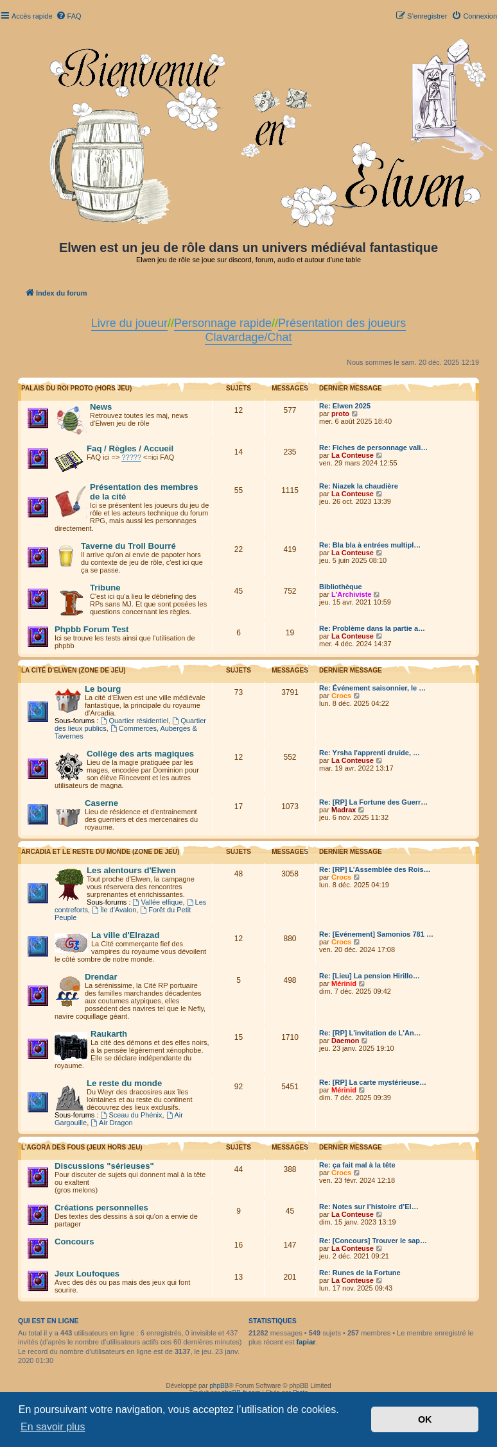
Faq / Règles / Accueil (130, 448)
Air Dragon (111, 1122)
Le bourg (103, 689)
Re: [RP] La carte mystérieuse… (372, 1082)
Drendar (101, 977)
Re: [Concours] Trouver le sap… (373, 1240)
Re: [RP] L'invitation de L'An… (370, 1033)
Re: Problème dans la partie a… (372, 628)
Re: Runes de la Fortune (360, 1272)
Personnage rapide (223, 323)
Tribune (105, 587)
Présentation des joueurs (342, 323)
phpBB (219, 1385)
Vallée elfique (158, 902)
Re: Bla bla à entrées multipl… (370, 545)
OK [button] (425, 1419)
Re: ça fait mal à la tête (357, 1165)
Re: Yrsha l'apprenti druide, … (369, 753)
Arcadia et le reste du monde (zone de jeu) (100, 851)
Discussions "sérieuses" (104, 1166)
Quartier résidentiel (135, 720)
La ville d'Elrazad (125, 935)
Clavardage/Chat (248, 337)
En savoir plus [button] (53, 1426)
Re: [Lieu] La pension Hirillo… (369, 976)
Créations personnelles (101, 1207)
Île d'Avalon (114, 910)
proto (340, 413)
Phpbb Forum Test (92, 629)
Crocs (341, 695)
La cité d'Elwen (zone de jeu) (73, 670)
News (101, 407)
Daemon (345, 1040)
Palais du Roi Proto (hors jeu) (76, 388)
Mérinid (343, 983)
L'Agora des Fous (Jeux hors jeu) (82, 1147)
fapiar (306, 1342)
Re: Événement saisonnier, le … (372, 688)
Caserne (101, 803)
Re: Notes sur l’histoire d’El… (369, 1206)
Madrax (343, 810)
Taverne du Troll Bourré (128, 546)
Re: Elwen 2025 (345, 406)
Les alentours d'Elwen (131, 870)
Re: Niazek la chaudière (358, 486)
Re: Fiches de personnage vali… (373, 447)
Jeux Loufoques (87, 1273)
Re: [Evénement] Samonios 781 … (376, 934)
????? (131, 457)
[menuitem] (69, 16)
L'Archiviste (351, 594)
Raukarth (109, 1034)
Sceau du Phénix (131, 1115)
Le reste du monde (124, 1083)
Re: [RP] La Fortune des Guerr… (373, 802)
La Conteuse (352, 455)
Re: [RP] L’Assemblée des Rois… (375, 869)
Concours (74, 1241)
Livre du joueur (129, 323)
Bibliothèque (340, 586)
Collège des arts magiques (140, 753)
